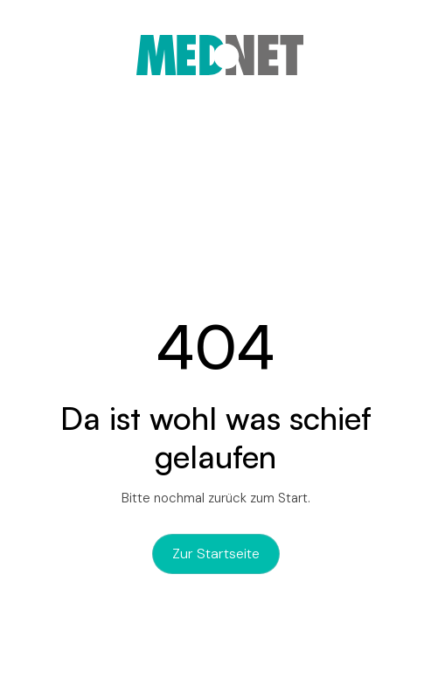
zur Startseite (216, 553)
